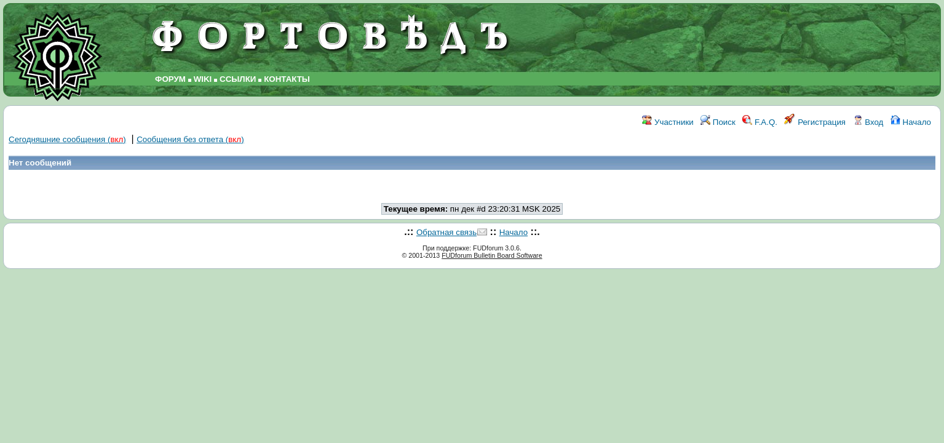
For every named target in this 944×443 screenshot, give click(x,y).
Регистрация (815, 122)
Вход (868, 122)
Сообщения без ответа (190, 139)
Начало (910, 122)
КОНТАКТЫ (287, 79)
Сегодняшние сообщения (67, 139)
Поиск (718, 122)
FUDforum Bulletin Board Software (492, 255)
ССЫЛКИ (238, 79)
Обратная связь (446, 232)
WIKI (203, 79)
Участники (667, 122)
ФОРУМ (170, 79)
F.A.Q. (759, 122)
